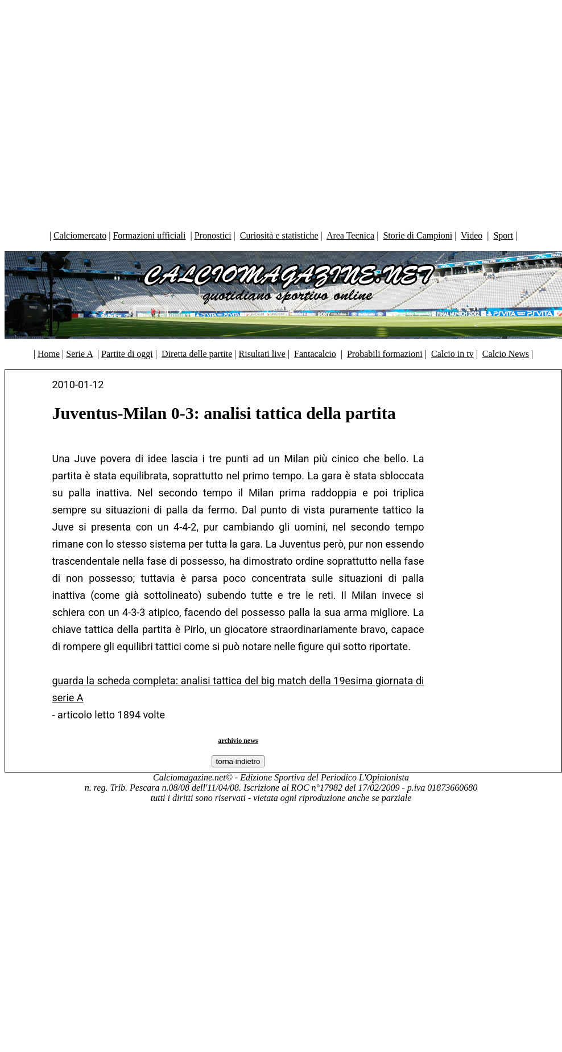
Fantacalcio (315, 354)
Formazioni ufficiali (149, 235)
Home (49, 354)
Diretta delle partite (197, 354)
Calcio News (505, 354)
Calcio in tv (452, 354)
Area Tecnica (350, 235)
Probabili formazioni (385, 354)
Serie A (79, 354)
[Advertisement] (278, 112)
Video (471, 235)
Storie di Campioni (417, 235)
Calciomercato (79, 235)
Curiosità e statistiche (279, 235)
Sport (503, 235)
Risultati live (262, 354)
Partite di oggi (127, 354)
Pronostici (213, 235)
